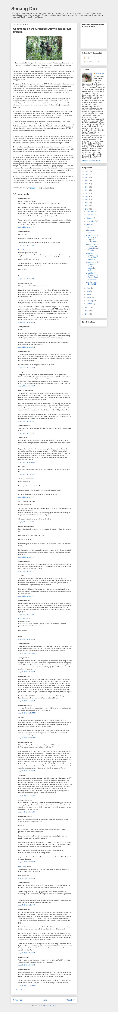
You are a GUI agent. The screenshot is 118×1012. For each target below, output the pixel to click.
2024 (87, 174)
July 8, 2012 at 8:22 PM (26, 245)
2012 (87, 209)
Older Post (70, 1000)
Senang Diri (24, 8)
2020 (87, 184)
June (89, 288)
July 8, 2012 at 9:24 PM (26, 278)
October (90, 218)
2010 (87, 311)
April (88, 294)
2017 (87, 193)
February (90, 301)
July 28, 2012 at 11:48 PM (26, 985)
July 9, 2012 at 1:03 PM (26, 474)
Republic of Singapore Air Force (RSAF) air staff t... (92, 256)
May (88, 291)
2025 (87, 171)
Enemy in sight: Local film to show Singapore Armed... (93, 247)
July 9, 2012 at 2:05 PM (26, 522)
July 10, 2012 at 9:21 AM (26, 653)
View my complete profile (91, 160)
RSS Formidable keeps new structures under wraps (92, 238)
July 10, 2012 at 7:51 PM (26, 701)
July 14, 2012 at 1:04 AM (26, 795)
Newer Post (17, 1000)
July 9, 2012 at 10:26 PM (26, 639)
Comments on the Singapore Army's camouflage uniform (92, 266)
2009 (87, 314)
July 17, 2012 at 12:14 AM (26, 905)
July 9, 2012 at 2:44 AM (26, 421)
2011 (87, 308)
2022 (87, 181)
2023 (87, 177)
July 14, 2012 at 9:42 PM (26, 878)
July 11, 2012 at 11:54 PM (26, 738)
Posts (87, 58)
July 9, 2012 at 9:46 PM (26, 614)
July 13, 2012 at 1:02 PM (26, 771)
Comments (88, 61)
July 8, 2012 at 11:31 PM (26, 347)
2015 (87, 199)
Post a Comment (21, 990)
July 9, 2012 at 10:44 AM (26, 462)
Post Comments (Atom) (48, 1006)
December (90, 212)
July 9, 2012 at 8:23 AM (26, 433)
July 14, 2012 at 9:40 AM (26, 812)
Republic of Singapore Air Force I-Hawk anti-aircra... (92, 276)
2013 (87, 206)
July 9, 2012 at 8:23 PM (26, 596)
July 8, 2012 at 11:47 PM (26, 367)
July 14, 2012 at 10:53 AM (26, 862)
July (88, 227)
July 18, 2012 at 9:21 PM (26, 953)
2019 (87, 187)
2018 (87, 190)
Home (44, 1000)
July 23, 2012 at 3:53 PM (26, 965)
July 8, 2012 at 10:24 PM (26, 322)
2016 (87, 196)
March (89, 297)
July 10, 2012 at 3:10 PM (26, 672)
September (91, 221)
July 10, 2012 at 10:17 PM (26, 713)
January (90, 304)
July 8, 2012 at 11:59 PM (26, 386)
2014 (87, 203)
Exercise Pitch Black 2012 (91, 283)
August (89, 224)
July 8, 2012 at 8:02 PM (26, 227)
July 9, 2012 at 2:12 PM (26, 557)
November (90, 215)
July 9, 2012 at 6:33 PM (26, 571)
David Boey (22, 250)
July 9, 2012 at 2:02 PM (26, 497)
